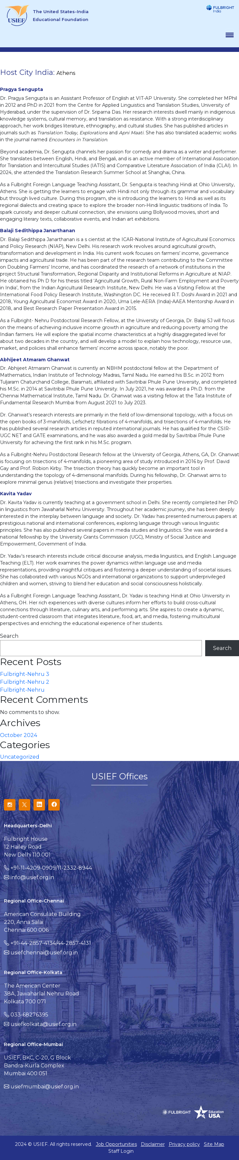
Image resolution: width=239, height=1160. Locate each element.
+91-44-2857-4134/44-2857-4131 (51, 943)
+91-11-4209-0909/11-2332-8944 (51, 868)
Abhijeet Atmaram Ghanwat (35, 360)
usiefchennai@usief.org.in (44, 952)
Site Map (214, 1144)
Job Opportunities (116, 1144)
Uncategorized (19, 757)
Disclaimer (153, 1144)
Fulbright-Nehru (22, 690)
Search (9, 636)
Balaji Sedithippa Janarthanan (37, 231)
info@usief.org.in (32, 877)
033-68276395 (29, 1015)
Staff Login (121, 1151)
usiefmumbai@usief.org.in (45, 1086)
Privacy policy (184, 1144)
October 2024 (18, 735)
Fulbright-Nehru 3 (24, 674)
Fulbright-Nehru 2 (24, 682)
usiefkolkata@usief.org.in (43, 1024)
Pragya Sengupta (21, 89)
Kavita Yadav (16, 494)
